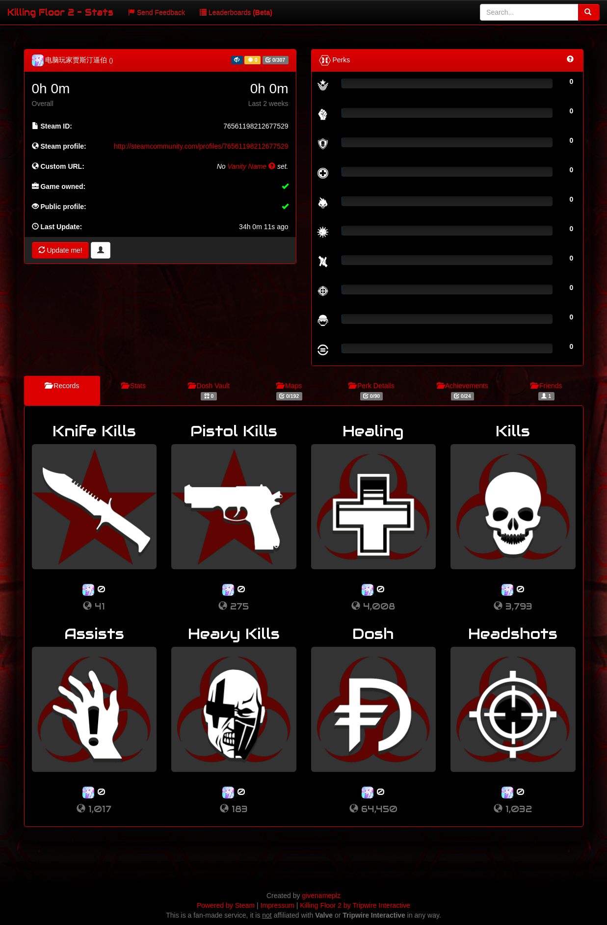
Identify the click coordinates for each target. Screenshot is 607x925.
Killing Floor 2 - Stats (60, 12)
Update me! (60, 250)
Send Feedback (156, 12)
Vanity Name (252, 166)
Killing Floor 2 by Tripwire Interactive (355, 905)
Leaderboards (236, 12)
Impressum (277, 905)
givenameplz (321, 895)
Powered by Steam (226, 905)
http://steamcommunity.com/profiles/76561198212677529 (201, 146)
